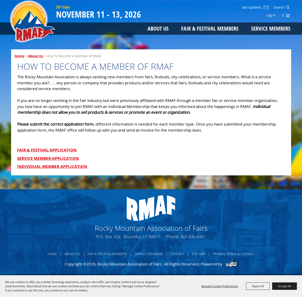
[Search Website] (279, 7)
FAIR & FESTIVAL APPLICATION (47, 150)
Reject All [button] (258, 286)
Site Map (198, 254)
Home (19, 56)
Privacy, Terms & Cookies (233, 254)
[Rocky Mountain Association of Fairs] (32, 21)
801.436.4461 (193, 236)
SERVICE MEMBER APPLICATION (48, 158)
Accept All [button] (284, 286)
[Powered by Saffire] (231, 264)
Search (288, 7)
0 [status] (283, 15)
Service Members (270, 28)
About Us (158, 28)
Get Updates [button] (251, 7)
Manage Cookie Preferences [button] (219, 286)
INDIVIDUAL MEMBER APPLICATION (52, 166)
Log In (271, 15)
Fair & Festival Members (210, 28)
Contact (177, 254)
